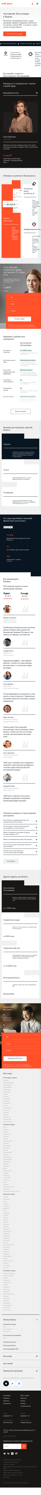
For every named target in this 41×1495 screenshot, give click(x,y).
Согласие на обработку (28, 325)
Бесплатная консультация (14, 34)
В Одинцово (6, 1254)
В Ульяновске (6, 1213)
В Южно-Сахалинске (8, 1186)
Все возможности (7, 1329)
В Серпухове (6, 1247)
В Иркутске (6, 1208)
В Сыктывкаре (7, 1177)
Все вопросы (11, 861)
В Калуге (5, 1219)
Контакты (6, 1401)
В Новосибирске (7, 1087)
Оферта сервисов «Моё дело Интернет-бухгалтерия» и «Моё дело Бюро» (20, 1467)
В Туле (5, 1210)
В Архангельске (7, 1157)
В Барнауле (6, 1096)
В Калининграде (7, 1152)
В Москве (5, 1080)
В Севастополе (7, 1310)
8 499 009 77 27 (8, 1416)
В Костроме (6, 1229)
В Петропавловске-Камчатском (11, 1191)
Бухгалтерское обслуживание (12, 1335)
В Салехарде (6, 1265)
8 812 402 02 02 (8, 1422)
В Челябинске (6, 1280)
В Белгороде (6, 1148)
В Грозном (6, 1296)
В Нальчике (6, 1166)
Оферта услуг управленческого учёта (12, 1475)
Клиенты (23, 1403)
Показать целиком (20, 411)
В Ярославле (6, 1289)
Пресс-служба (25, 1395)
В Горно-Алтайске (8, 1261)
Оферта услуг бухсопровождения (11, 1470)
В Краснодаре (6, 1089)
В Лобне (5, 1258)
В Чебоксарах (6, 1134)
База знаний (8, 1363)
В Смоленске (6, 1110)
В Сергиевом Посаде (8, 1245)
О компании (6, 1395)
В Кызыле (5, 1263)
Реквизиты (6, 1398)
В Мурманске (6, 1117)
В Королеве (6, 1224)
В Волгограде (6, 1092)
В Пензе (5, 1105)
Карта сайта (6, 1477)
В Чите (5, 1182)
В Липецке (6, 1143)
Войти (32, 4)
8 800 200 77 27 (25, 1416)
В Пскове (5, 1173)
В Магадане (6, 1189)
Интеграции (6, 1331)
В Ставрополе (6, 1098)
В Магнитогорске (7, 1121)
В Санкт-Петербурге (8, 1083)
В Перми (5, 1278)
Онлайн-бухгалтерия (9, 1324)
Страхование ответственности (11, 1462)
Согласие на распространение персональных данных (22, 326)
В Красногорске (7, 1231)
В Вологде (6, 1217)
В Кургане (5, 1164)
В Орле (5, 1168)
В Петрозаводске (7, 1170)
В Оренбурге (6, 1101)
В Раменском (6, 1240)
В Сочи (5, 1127)
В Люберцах (6, 1233)
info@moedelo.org (26, 1422)
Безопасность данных (8, 1464)
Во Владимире (7, 1145)
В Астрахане (6, 1307)
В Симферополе (7, 1108)
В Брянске (5, 1215)
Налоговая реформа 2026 (10, 1349)
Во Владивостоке (7, 1141)
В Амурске (6, 1267)
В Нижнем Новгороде (8, 1273)
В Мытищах (6, 1300)
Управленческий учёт (9, 1342)
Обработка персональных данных (12, 1459)
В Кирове (5, 1132)
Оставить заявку (19, 319)
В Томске (5, 1150)
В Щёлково (6, 1249)
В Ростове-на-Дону (8, 1275)
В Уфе (5, 1201)
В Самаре (5, 1203)
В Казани (5, 1197)
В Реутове (5, 1242)
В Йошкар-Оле (7, 1161)
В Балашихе (6, 1298)
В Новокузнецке (7, 1119)
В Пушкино (6, 1238)
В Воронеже (6, 1199)
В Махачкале (6, 1291)
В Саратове (6, 1206)
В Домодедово (7, 1303)
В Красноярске (7, 1282)
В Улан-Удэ (6, 1180)
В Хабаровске (6, 1103)
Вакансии (23, 1398)
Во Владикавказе (7, 1159)
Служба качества (26, 1406)
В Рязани (5, 1138)
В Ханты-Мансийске (8, 1294)
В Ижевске (6, 1136)
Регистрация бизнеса (9, 1345)
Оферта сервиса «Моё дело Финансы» (13, 1472)
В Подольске (6, 1235)
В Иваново (6, 1112)
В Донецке (6, 1114)
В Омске (5, 1094)
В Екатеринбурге (7, 1085)
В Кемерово (6, 1287)
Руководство (7, 1403)
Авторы (23, 1401)
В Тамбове (6, 1226)
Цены (4, 1327)
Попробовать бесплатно (15, 1058)
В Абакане (6, 1184)
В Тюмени (5, 1129)
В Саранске (6, 1175)
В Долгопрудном (7, 1256)
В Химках (5, 1222)
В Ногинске (6, 1251)
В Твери (5, 1285)
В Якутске (5, 1154)
